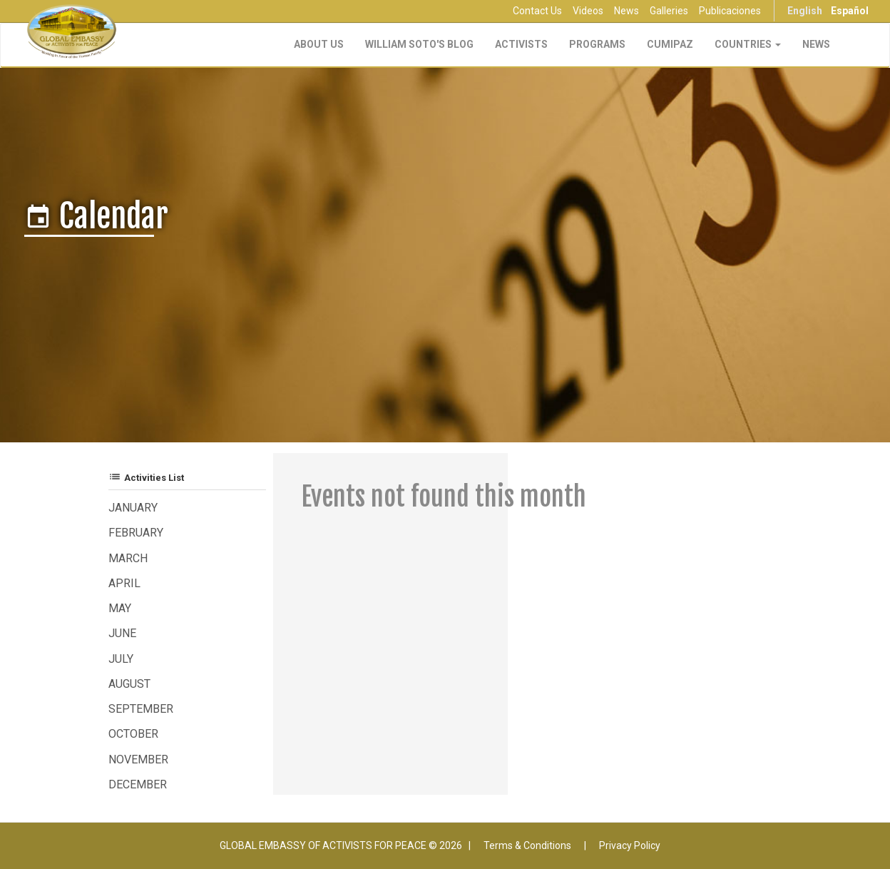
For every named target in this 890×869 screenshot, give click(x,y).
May (119, 608)
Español (850, 10)
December (137, 784)
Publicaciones (730, 10)
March (128, 558)
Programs (597, 44)
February (135, 532)
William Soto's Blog (419, 44)
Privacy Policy (629, 845)
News (626, 10)
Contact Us (537, 10)
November (138, 759)
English (804, 10)
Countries (748, 44)
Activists (521, 44)
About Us (319, 44)
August (129, 684)
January (133, 507)
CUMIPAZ (670, 44)
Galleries (669, 10)
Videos (588, 10)
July (120, 659)
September (140, 709)
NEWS (816, 44)
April (124, 583)
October (133, 734)
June (122, 633)
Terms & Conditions (527, 845)
